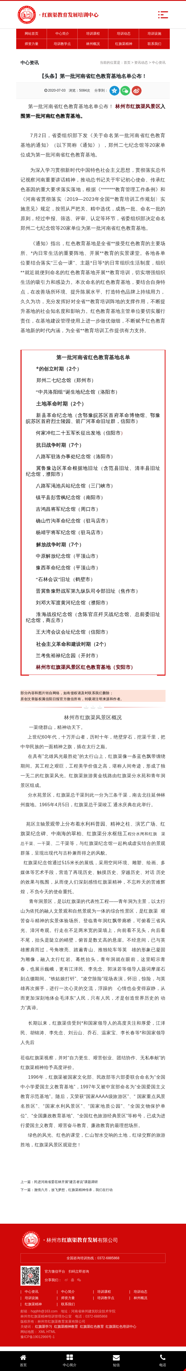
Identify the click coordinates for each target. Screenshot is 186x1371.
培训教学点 (62, 44)
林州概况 (93, 44)
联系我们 (154, 44)
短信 (116, 1360)
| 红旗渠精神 (31, 1304)
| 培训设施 (29, 1298)
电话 (163, 1360)
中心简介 (62, 34)
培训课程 (93, 34)
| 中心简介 (66, 1291)
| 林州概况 (138, 1298)
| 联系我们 (66, 1304)
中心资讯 (159, 63)
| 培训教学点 (103, 1298)
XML (41, 1332)
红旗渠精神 (123, 44)
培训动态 (124, 34)
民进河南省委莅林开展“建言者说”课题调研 (66, 1182)
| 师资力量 (66, 1298)
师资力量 (31, 44)
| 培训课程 (102, 1291)
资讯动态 (141, 63)
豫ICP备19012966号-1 (37, 1337)
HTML (51, 1332)
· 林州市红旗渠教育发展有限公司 (80, 1239)
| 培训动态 (138, 1291)
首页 (127, 63)
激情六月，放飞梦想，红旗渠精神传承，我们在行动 (73, 1190)
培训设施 (154, 34)
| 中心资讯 (29, 1291)
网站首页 (31, 34)
